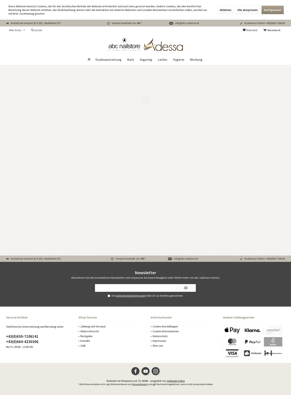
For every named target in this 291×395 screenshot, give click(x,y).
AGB (82, 345)
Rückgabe (86, 336)
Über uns (158, 345)
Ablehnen (225, 10)
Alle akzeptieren (247, 10)
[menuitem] (272, 30)
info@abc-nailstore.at (187, 23)
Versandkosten (140, 384)
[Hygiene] (178, 59)
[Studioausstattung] (108, 59)
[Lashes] (162, 59)
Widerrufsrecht (89, 331)
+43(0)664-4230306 (22, 341)
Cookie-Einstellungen (165, 326)
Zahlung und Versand (92, 326)
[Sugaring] (146, 59)
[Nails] (130, 59)
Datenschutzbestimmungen (131, 295)
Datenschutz (160, 336)
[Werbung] (196, 59)
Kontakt (85, 341)
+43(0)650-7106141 (22, 336)
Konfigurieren (272, 10)
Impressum (159, 341)
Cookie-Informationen (166, 331)
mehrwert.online (176, 381)
